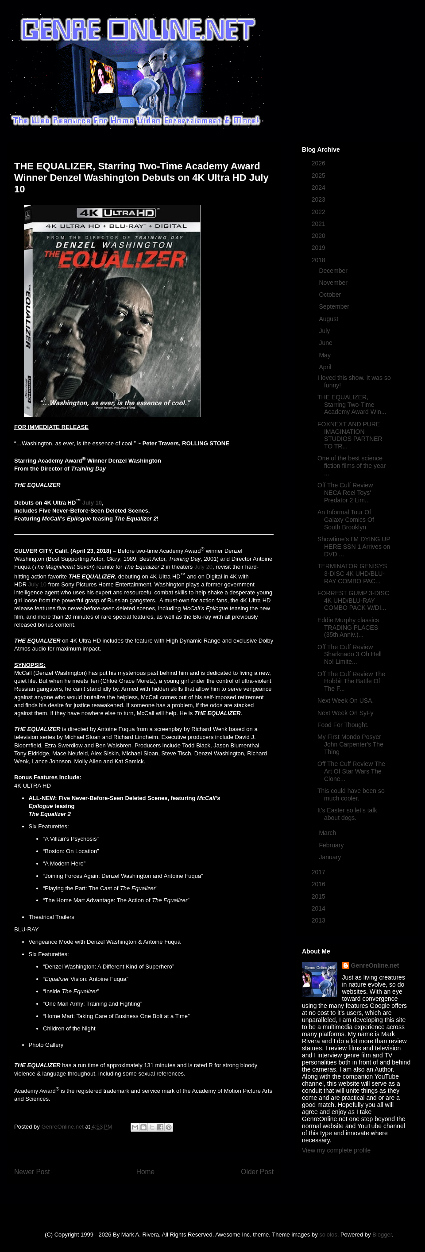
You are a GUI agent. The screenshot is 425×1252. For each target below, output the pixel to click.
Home (145, 1171)
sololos (328, 1234)
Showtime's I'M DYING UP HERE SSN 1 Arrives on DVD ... (353, 547)
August (329, 318)
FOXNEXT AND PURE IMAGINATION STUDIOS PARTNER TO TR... (349, 435)
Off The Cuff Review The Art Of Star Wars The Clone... (351, 771)
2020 (319, 235)
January (331, 857)
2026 (319, 163)
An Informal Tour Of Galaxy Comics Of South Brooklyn (345, 520)
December (334, 270)
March (328, 832)
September (335, 306)
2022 (319, 211)
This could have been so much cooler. (351, 794)
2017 (319, 872)
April (326, 367)
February (332, 845)
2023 (319, 199)
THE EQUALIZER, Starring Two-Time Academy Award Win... (351, 405)
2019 (319, 247)
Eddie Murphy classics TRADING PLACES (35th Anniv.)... (348, 627)
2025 (319, 175)
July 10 (92, 502)
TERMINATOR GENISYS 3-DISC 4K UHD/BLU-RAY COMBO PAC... (352, 574)
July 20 (203, 566)
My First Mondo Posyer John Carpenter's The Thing (350, 744)
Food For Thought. (343, 724)
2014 (319, 908)
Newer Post (32, 1171)
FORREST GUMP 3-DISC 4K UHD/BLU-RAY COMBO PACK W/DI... (353, 601)
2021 (319, 223)
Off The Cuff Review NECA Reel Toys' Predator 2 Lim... (345, 493)
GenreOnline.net (375, 965)
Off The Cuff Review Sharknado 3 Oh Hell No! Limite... (349, 654)
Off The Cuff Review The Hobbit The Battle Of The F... (351, 681)
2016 (319, 884)
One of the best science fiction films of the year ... (351, 466)
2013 (319, 920)
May (325, 355)
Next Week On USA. (345, 700)
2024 (319, 187)
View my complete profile (336, 1150)
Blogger (382, 1234)
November (334, 282)
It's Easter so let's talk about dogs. (347, 814)
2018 (319, 260)
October (331, 294)
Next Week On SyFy (345, 712)
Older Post (257, 1171)
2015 (319, 896)
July (325, 330)
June (326, 342)
